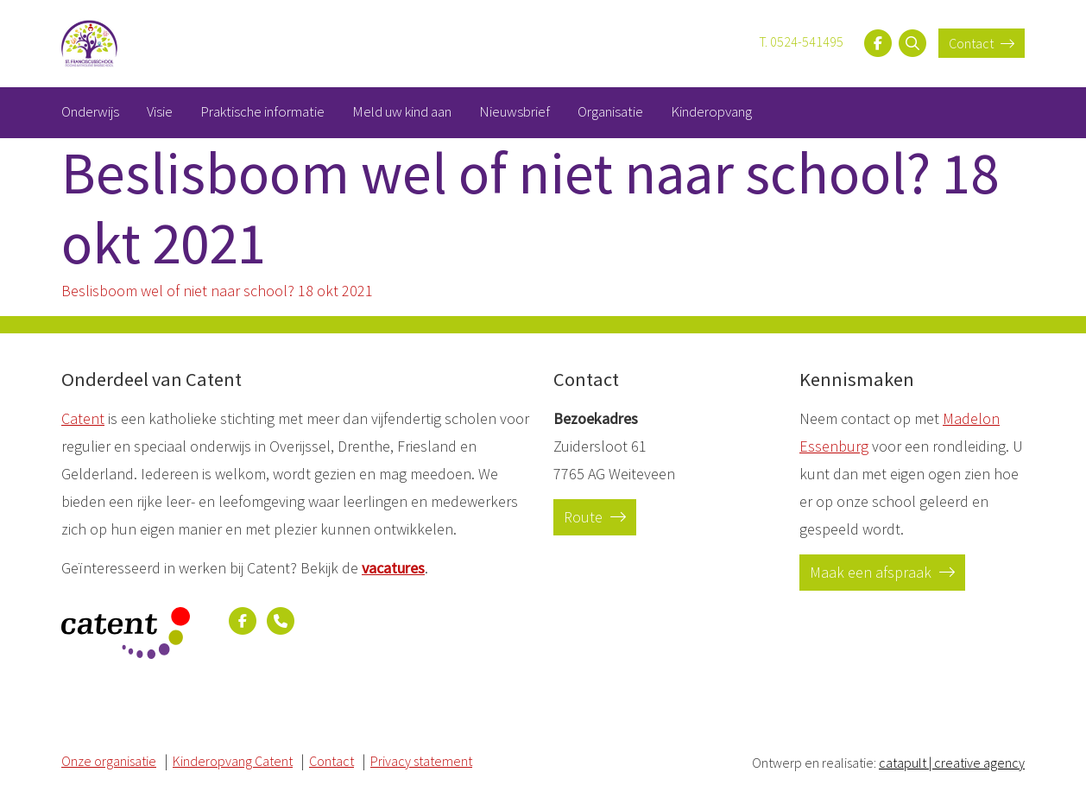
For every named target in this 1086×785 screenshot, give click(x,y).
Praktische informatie (262, 111)
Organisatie (610, 111)
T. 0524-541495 (801, 41)
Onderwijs (90, 111)
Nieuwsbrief (514, 111)
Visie (160, 111)
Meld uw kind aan (401, 111)
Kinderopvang (711, 111)
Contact (981, 43)
